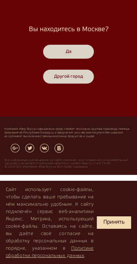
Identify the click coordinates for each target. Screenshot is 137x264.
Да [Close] (69, 52)
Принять (114, 222)
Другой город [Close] (68, 76)
